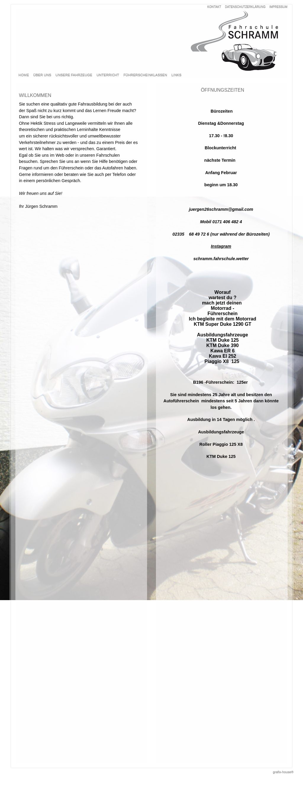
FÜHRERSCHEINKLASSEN (145, 75)
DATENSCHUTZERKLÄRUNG (245, 6)
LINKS (176, 75)
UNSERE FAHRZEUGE (74, 75)
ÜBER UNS (42, 75)
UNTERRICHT (107, 75)
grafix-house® (283, 772)
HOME (24, 75)
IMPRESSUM (278, 6)
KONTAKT (214, 6)
